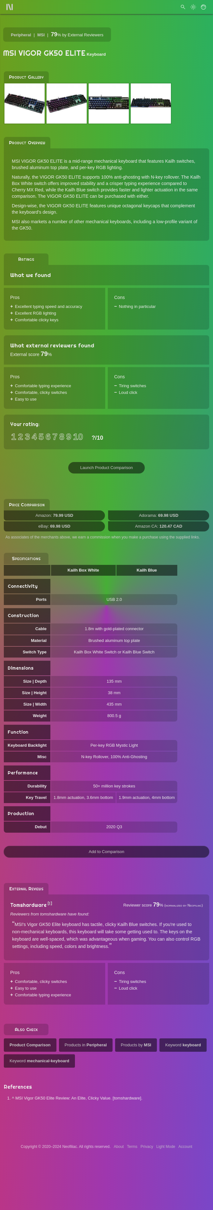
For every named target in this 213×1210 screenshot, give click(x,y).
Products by (136, 1045)
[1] (50, 903)
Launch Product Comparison (106, 467)
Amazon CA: (158, 526)
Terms (132, 1146)
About (119, 1146)
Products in (86, 1045)
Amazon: (54, 515)
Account (185, 1146)
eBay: (54, 526)
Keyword (183, 1045)
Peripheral (21, 34)
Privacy (147, 1146)
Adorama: (159, 515)
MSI (41, 34)
